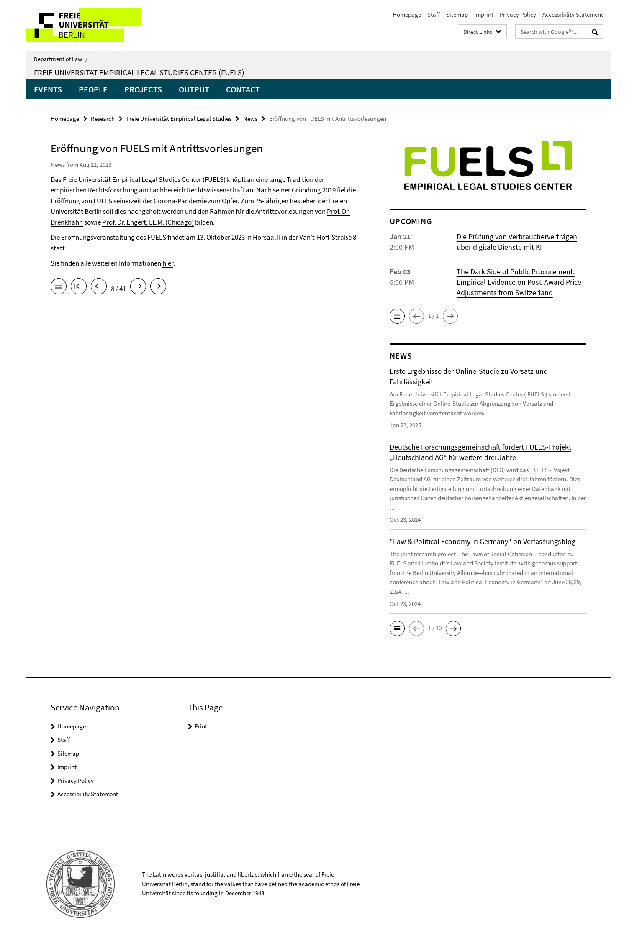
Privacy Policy (518, 14)
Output (194, 89)
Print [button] (201, 726)
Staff (433, 14)
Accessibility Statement (572, 14)
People (93, 89)
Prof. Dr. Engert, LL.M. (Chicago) (148, 222)
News (250, 119)
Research (103, 119)
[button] (397, 316)
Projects (143, 89)
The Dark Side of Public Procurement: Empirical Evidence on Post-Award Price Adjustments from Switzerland (519, 282)
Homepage (407, 14)
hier (167, 263)
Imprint (483, 14)
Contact (243, 89)
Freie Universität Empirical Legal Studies (178, 119)
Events (48, 89)
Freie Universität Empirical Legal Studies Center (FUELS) (139, 72)
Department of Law (60, 59)
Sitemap (457, 14)
